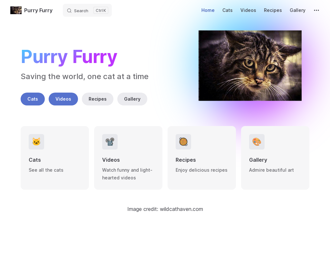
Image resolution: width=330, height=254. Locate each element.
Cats (32, 99)
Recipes (98, 99)
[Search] (87, 10)
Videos (63, 99)
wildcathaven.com (181, 209)
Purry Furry (31, 10)
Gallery (132, 99)
